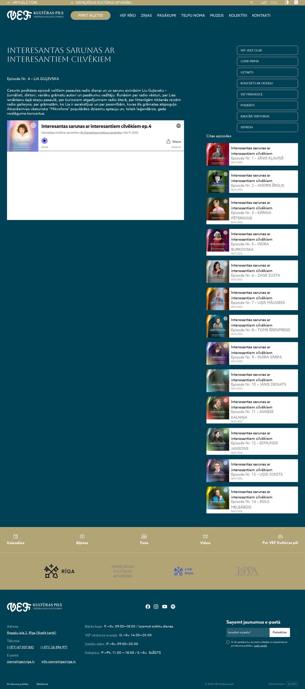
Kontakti (261, 15)
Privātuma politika (17, 684)
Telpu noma (193, 15)
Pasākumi (166, 15)
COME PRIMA (250, 61)
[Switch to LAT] (264, 2)
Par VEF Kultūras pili (280, 540)
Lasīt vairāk (260, 645)
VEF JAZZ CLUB (251, 50)
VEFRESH (247, 127)
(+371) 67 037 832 (20, 647)
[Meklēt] (251, 2)
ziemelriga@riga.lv (21, 662)
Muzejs (217, 15)
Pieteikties (280, 632)
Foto (144, 540)
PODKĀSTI (248, 105)
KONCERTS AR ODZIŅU (257, 83)
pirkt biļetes (90, 15)
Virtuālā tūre (22, 2)
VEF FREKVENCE (252, 94)
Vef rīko (128, 15)
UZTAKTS (247, 72)
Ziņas (146, 15)
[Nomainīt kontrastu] (287, 2)
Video (205, 540)
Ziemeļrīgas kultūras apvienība (101, 2)
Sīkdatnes (42, 684)
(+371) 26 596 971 (54, 647)
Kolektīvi (238, 15)
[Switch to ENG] (274, 2)
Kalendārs (15, 540)
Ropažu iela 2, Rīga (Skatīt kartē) (31, 633)
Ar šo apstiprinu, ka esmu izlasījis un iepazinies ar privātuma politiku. (259, 643)
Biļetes (82, 540)
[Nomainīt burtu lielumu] (296, 2)
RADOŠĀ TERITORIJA (255, 116)
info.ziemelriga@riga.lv (58, 662)
